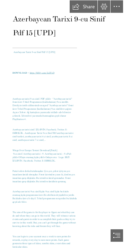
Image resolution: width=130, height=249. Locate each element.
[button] (83, 6)
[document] (65, 124)
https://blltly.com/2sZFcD (41, 73)
